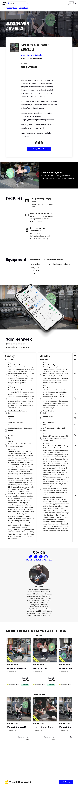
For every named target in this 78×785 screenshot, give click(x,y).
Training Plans (12, 8)
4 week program (23, 737)
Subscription (25, 678)
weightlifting (23, 8)
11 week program (49, 737)
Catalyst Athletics (32, 55)
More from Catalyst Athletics (39, 560)
